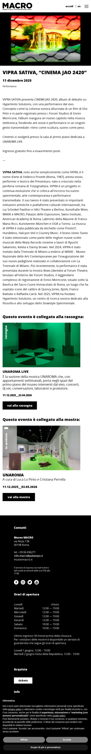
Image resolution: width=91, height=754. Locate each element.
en (79, 6)
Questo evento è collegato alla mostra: (41, 419)
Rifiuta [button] (24, 739)
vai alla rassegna (19, 405)
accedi (69, 6)
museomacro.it (23, 559)
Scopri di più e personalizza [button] (45, 747)
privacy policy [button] (15, 709)
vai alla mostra (19, 497)
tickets (23, 680)
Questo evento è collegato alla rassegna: (43, 316)
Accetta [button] (67, 739)
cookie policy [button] (58, 715)
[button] (85, 6)
